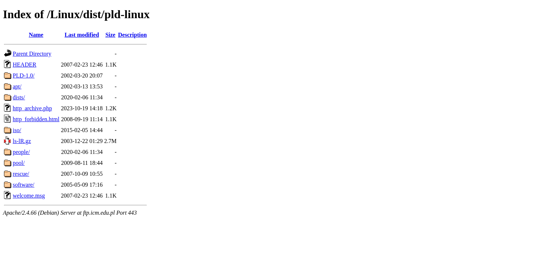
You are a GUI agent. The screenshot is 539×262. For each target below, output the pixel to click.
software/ (24, 185)
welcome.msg (29, 195)
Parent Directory (32, 54)
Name (36, 35)
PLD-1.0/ (24, 75)
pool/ (19, 163)
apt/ (17, 86)
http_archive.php (32, 108)
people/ (21, 152)
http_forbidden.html (36, 119)
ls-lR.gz (22, 141)
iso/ (17, 130)
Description (132, 35)
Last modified (82, 35)
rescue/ (21, 174)
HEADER (24, 64)
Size (110, 35)
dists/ (19, 97)
